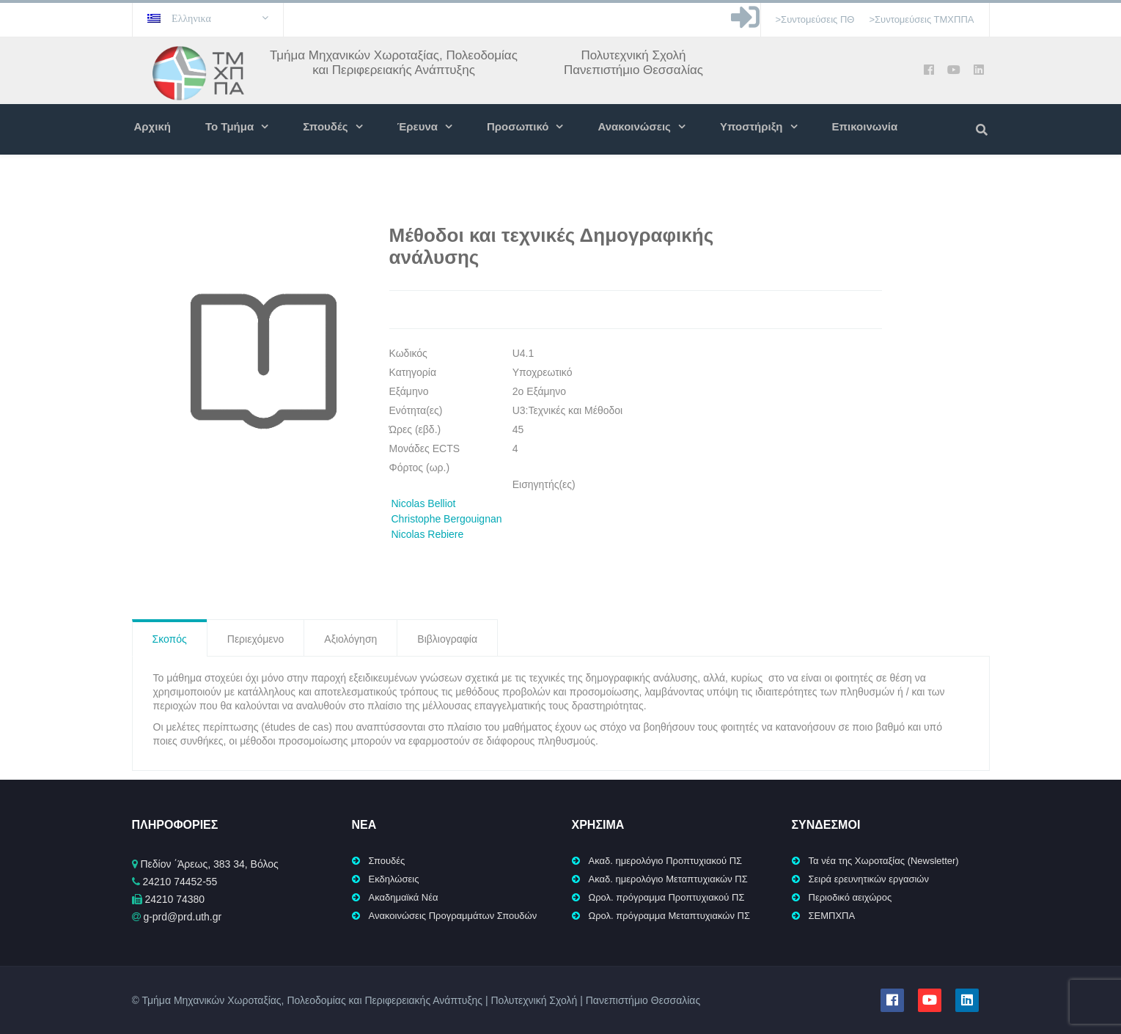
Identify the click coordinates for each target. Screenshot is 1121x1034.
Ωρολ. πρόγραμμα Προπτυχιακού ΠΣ (667, 897)
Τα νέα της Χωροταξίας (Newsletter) (884, 860)
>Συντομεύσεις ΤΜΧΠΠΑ (921, 19)
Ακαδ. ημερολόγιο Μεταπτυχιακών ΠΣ (668, 879)
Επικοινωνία (865, 126)
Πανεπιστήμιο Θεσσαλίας (633, 70)
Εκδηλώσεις (394, 879)
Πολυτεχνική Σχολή (633, 55)
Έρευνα (417, 126)
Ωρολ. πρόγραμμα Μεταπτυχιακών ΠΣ (670, 915)
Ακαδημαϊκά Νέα (403, 897)
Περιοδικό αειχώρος (850, 897)
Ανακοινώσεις (634, 126)
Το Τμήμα (229, 126)
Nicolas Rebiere (428, 534)
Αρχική (152, 126)
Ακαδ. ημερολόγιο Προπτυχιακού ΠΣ (666, 860)
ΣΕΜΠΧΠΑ (832, 915)
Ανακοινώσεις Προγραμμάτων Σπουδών (453, 915)
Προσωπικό (517, 126)
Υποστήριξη (751, 126)
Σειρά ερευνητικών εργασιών (869, 879)
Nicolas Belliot (424, 503)
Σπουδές (325, 126)
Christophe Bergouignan (447, 519)
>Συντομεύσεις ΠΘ (815, 19)
